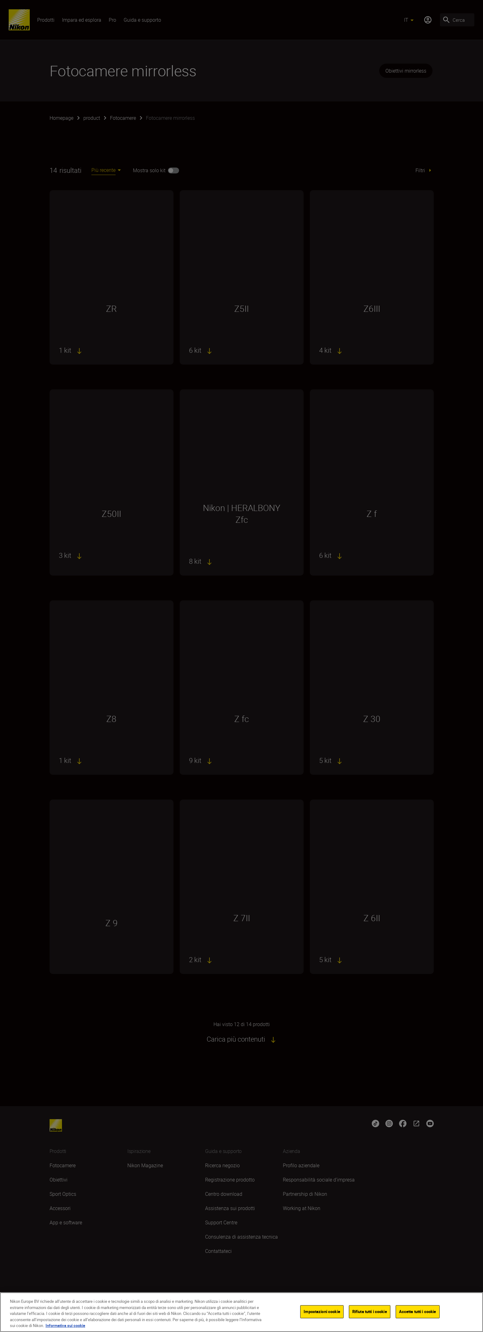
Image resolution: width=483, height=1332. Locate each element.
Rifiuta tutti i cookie (369, 1311)
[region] (241, 1312)
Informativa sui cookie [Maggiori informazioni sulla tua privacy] (65, 1325)
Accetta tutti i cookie (417, 1311)
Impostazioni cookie (322, 1311)
